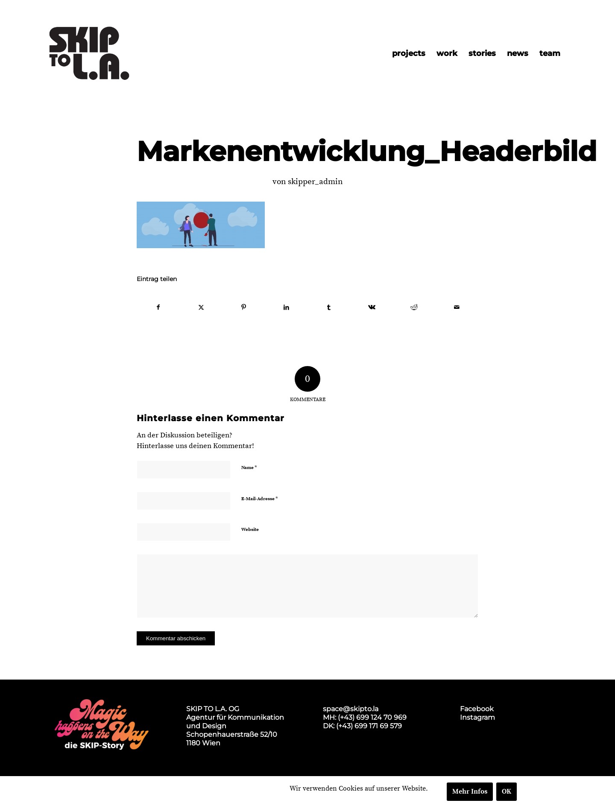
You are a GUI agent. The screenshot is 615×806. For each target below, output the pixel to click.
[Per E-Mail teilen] (457, 307)
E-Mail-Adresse (259, 498)
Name (249, 467)
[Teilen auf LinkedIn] (286, 307)
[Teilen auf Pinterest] (244, 307)
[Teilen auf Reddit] (414, 307)
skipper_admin (315, 182)
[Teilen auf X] (201, 307)
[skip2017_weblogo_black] (89, 53)
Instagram (477, 717)
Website (250, 530)
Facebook (477, 709)
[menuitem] (409, 53)
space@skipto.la (350, 709)
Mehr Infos (469, 791)
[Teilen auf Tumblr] (329, 307)
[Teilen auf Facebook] (158, 307)
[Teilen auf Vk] (372, 307)
